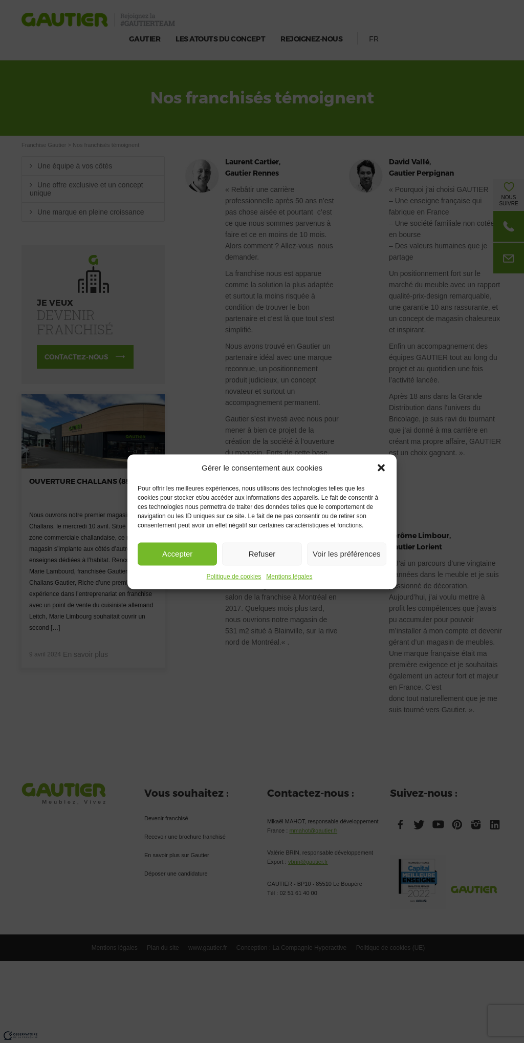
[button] (381, 467)
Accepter (177, 553)
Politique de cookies (234, 576)
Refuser (262, 553)
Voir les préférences (347, 553)
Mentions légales (289, 576)
